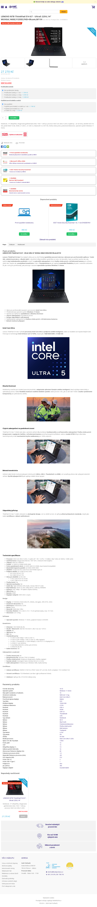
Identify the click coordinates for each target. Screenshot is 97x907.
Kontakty (4, 876)
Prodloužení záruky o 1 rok (15, 92)
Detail (23, 816)
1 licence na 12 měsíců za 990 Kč (17, 171)
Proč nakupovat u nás (8, 886)
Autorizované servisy (8, 868)
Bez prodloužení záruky (10, 90)
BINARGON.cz (57, 900)
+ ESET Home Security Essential (20, 170)
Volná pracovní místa (8, 884)
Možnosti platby (7, 866)
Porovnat (22, 143)
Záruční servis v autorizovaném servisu (19, 193)
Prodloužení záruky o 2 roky (15, 95)
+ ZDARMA (12, 178)
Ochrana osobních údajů (9, 881)
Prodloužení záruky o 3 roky (15, 97)
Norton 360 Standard (16, 180)
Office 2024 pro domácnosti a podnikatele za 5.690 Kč (23, 163)
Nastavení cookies (48, 898)
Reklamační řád (6, 871)
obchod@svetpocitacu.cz (55, 872)
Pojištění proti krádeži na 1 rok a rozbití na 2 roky (12, 109)
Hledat (63, 12)
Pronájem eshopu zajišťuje (44, 900)
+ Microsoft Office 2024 (17, 161)
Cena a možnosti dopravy (10, 863)
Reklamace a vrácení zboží (10, 873)
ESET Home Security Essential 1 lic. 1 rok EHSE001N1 (71, 223)
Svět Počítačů (12, 6)
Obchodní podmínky (8, 878)
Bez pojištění (7, 104)
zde (62, 2)
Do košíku (13, 118)
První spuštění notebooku (24, 223)
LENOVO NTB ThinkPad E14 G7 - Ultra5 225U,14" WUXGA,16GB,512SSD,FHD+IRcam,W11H (14, 799)
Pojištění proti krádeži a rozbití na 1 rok (18, 106)
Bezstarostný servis (16, 191)
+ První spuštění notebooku (18, 153)
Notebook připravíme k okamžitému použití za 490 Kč (23, 154)
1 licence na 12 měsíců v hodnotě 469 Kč (19, 182)
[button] (24, 234)
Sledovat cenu (8, 143)
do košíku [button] (24, 234)
